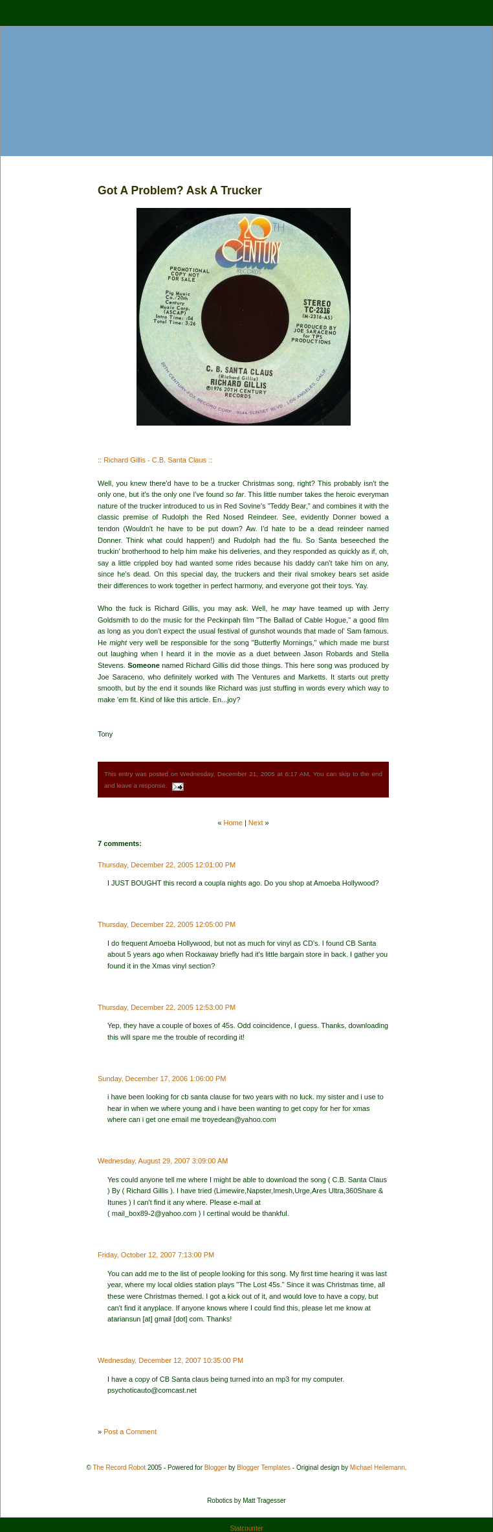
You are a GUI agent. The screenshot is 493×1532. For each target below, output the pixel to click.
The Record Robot (119, 1467)
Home (233, 823)
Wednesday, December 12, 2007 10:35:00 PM (170, 1360)
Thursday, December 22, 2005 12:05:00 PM (167, 924)
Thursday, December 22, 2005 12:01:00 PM (167, 865)
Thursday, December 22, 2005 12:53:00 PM (167, 1007)
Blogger (215, 1467)
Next (255, 823)
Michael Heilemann (377, 1467)
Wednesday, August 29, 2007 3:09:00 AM (163, 1161)
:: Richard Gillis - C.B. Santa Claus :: (155, 460)
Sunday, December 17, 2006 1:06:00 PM (162, 1078)
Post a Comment (130, 1431)
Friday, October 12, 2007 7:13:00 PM (156, 1255)
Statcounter (246, 1528)
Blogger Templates (263, 1467)
